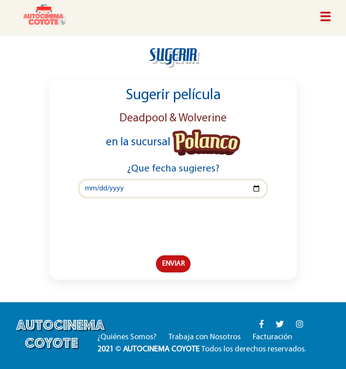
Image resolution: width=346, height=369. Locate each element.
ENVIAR (173, 264)
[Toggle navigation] (325, 17)
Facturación (272, 337)
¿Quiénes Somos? (126, 337)
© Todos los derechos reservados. (201, 349)
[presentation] (173, 226)
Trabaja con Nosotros (204, 337)
